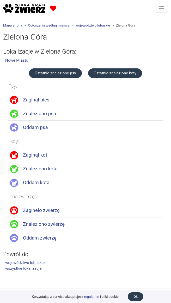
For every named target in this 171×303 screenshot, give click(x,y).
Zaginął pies (36, 100)
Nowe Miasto (16, 60)
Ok (135, 297)
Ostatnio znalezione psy (55, 73)
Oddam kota (36, 182)
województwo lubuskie (93, 25)
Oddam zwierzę (40, 238)
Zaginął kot (35, 155)
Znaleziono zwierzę (44, 224)
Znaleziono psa (39, 114)
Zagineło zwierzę (41, 210)
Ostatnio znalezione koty (115, 73)
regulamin (91, 297)
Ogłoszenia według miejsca (48, 25)
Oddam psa (35, 127)
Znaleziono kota (40, 169)
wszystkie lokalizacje (23, 268)
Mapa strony (12, 25)
